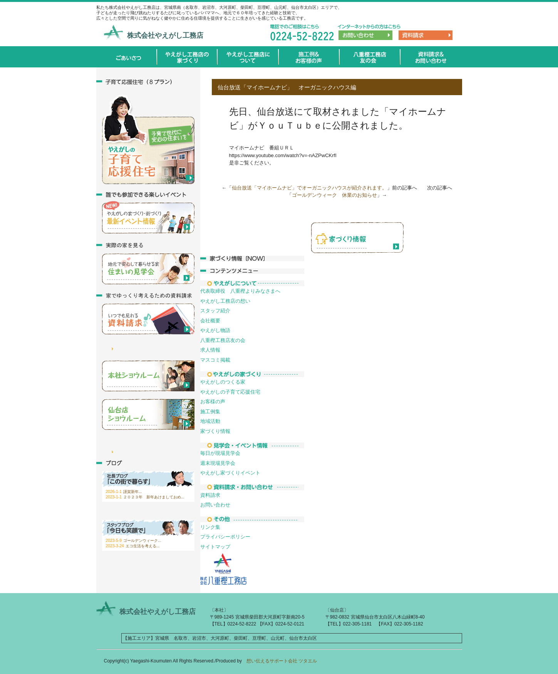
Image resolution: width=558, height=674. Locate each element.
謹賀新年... (132, 492)
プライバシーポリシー (225, 537)
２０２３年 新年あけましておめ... (153, 497)
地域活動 (210, 421)
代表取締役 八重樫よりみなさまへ (240, 291)
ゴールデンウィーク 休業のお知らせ (334, 195)
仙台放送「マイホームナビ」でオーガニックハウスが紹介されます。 (309, 188)
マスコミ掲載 (215, 360)
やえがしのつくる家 (222, 382)
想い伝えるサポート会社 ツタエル (279, 661)
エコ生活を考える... (143, 546)
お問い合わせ (215, 505)
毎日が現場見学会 (220, 453)
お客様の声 (212, 401)
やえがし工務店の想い (225, 301)
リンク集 (210, 527)
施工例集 (210, 411)
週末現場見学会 (217, 463)
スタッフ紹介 (215, 311)
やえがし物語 (215, 330)
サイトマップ (215, 547)
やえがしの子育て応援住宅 (230, 392)
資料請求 (210, 495)
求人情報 (210, 350)
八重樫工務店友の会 (222, 340)
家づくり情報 (215, 431)
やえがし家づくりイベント (230, 473)
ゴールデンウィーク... (142, 540)
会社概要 (210, 321)
